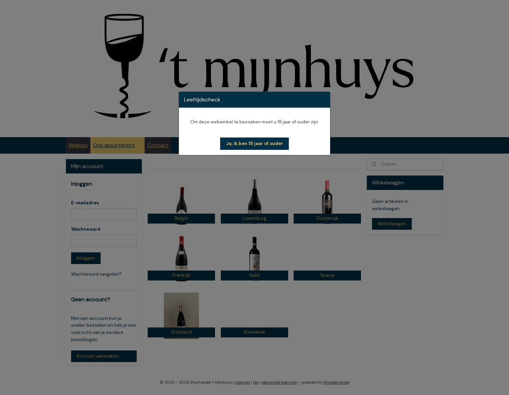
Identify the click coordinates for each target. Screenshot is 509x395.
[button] (254, 143)
